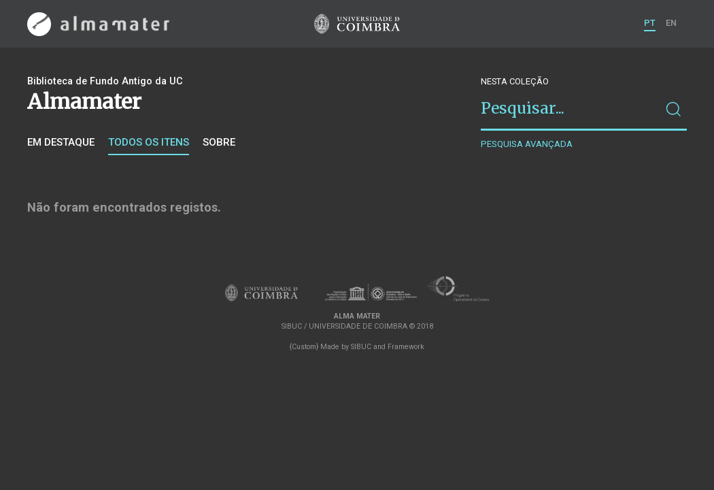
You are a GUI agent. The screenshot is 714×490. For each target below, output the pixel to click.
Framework (406, 346)
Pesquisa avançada (527, 144)
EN (671, 23)
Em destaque (61, 142)
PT (650, 23)
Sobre (219, 142)
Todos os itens (148, 142)
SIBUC (361, 346)
